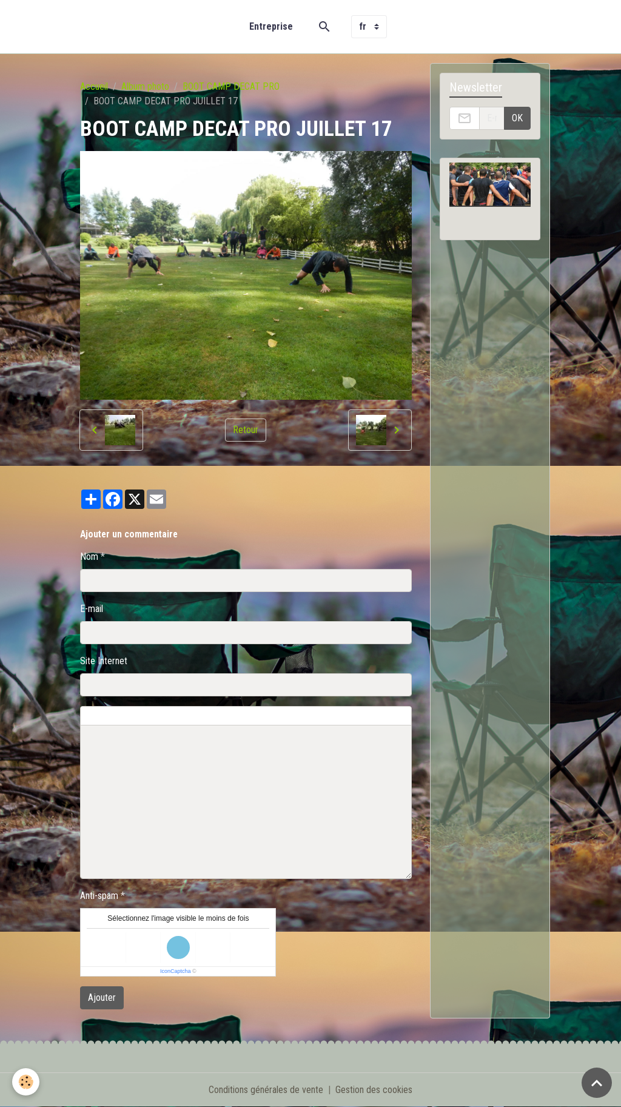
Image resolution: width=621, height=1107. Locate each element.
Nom (89, 556)
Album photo (145, 86)
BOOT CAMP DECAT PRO (231, 86)
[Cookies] (25, 1081)
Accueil (94, 86)
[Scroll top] (597, 1083)
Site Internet (103, 661)
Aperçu (372, 716)
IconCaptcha (175, 971)
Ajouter (102, 997)
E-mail (91, 608)
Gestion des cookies (373, 1089)
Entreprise (271, 26)
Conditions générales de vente (266, 1089)
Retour (245, 430)
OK (517, 118)
